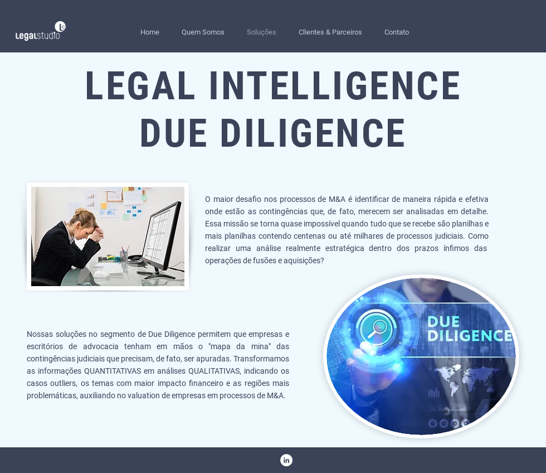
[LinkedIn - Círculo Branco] (286, 460)
